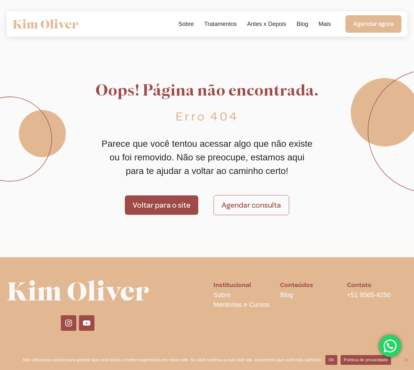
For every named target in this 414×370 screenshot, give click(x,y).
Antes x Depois (266, 24)
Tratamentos (220, 24)
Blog (302, 24)
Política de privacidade (366, 359)
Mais (325, 24)
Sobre (186, 24)
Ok (331, 359)
